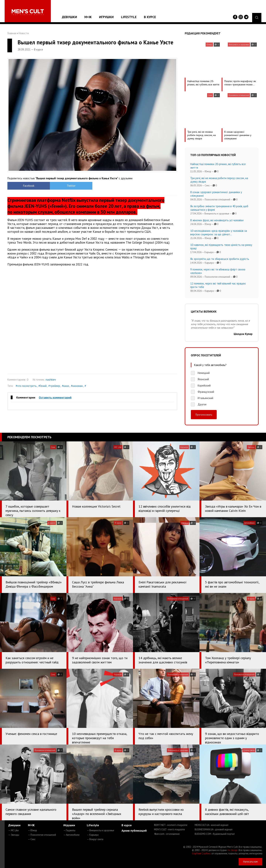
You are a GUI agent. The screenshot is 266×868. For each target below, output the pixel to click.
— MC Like (13, 830)
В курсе (150, 17)
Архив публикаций (134, 830)
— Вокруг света (95, 839)
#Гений (42, 386)
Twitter (71, 185)
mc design (232, 850)
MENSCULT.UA (211, 825)
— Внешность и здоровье (100, 830)
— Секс (31, 839)
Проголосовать (203, 414)
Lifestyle (129, 17)
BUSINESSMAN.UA (213, 829)
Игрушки (106, 17)
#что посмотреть (26, 386)
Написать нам (250, 861)
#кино (65, 386)
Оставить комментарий (55, 397)
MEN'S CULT (169, 829)
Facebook (28, 185)
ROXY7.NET (170, 825)
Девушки (69, 17)
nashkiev (51, 379)
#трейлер (54, 386)
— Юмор (32, 830)
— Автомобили (71, 834)
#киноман (77, 386)
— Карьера (92, 834)
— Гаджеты (69, 830)
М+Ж (88, 17)
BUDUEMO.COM (215, 833)
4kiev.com (167, 833)
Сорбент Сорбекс (201, 853)
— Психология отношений (42, 834)
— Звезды (13, 834)
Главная (11, 33)
